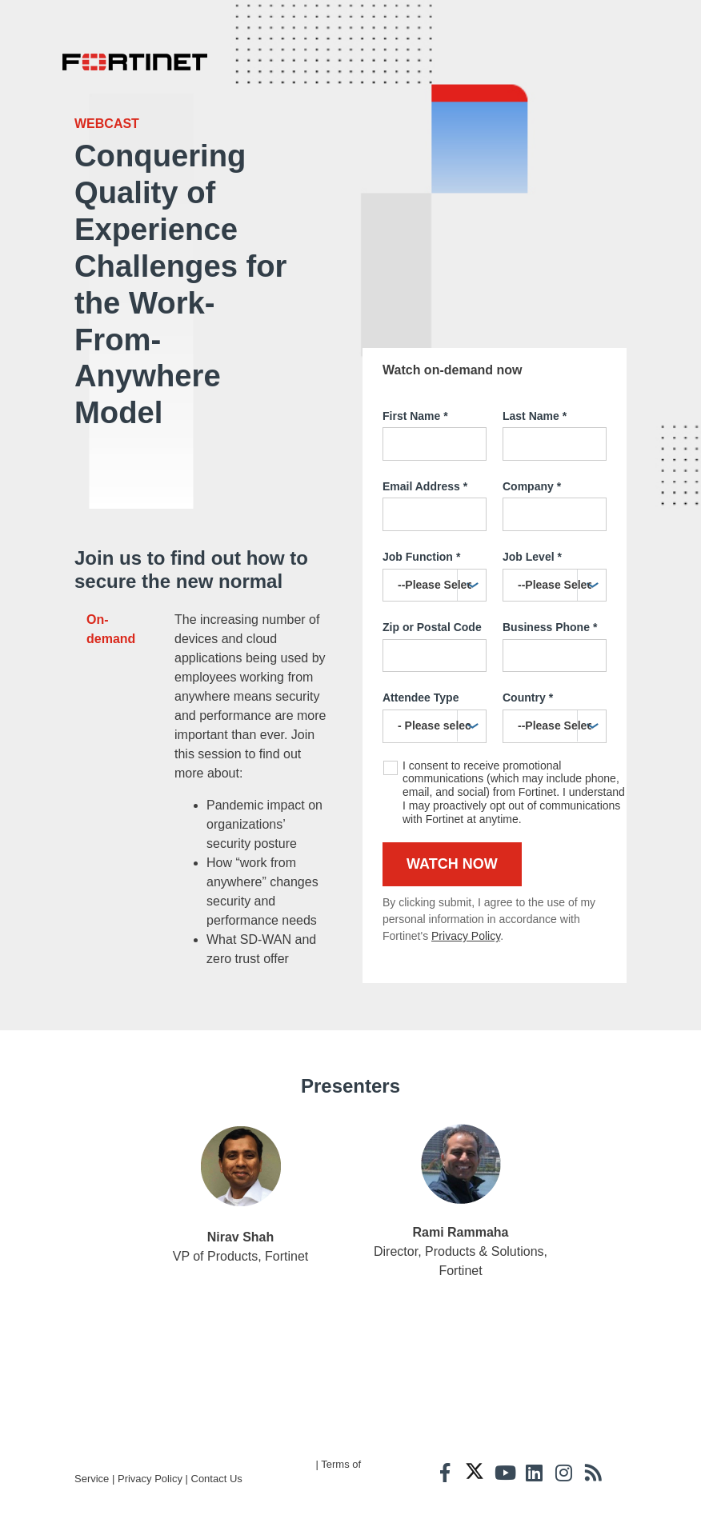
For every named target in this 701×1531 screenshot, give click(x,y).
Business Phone (550, 597)
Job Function (421, 526)
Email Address (425, 455)
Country (528, 667)
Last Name (535, 385)
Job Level (532, 526)
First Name (415, 385)
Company (532, 455)
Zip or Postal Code (432, 596)
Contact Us (216, 1507)
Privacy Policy (465, 904)
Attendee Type (421, 666)
